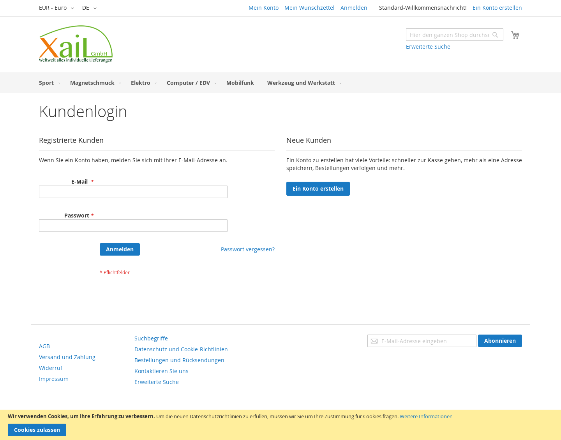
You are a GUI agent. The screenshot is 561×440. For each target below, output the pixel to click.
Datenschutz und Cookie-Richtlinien (181, 349)
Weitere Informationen (426, 416)
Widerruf (50, 368)
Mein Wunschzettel (309, 7)
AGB (44, 346)
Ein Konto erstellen (497, 7)
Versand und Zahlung (67, 357)
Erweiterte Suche (428, 46)
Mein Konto (264, 7)
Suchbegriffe (151, 338)
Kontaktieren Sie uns (161, 371)
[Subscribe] (500, 341)
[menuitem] (48, 82)
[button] (58, 8)
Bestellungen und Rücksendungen (179, 360)
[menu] (280, 82)
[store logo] (76, 44)
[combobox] (454, 34)
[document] (280, 425)
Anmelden (353, 7)
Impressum (54, 378)
